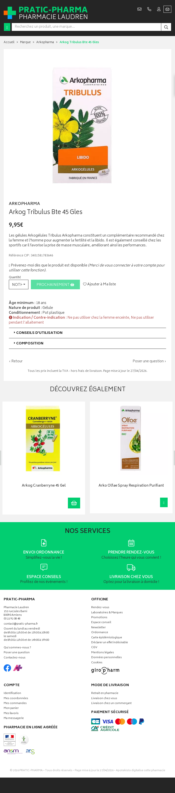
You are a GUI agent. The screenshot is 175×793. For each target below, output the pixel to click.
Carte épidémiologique (106, 638)
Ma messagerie (14, 719)
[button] (18, 284)
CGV (94, 648)
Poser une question (17, 653)
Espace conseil (101, 623)
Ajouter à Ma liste (99, 284)
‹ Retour (16, 361)
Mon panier (11, 708)
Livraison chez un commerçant (111, 704)
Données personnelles (106, 658)
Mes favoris (11, 714)
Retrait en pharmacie (104, 694)
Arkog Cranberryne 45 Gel (44, 486)
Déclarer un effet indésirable (109, 643)
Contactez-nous (14, 658)
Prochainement (55, 285)
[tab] (87, 333)
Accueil (9, 42)
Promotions (99, 618)
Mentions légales (102, 653)
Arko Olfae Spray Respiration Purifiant (131, 486)
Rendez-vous (100, 608)
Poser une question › (149, 361)
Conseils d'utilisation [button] (37, 333)
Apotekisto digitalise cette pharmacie (140, 770)
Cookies (96, 663)
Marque (25, 42)
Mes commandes (15, 704)
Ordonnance (99, 633)
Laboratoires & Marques (107, 613)
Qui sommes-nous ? (17, 648)
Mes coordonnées (16, 699)
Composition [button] (28, 343)
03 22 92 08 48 (12, 619)
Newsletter (98, 628)
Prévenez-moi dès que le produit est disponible (48, 266)
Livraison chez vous (104, 699)
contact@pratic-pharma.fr (21, 624)
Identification (12, 694)
